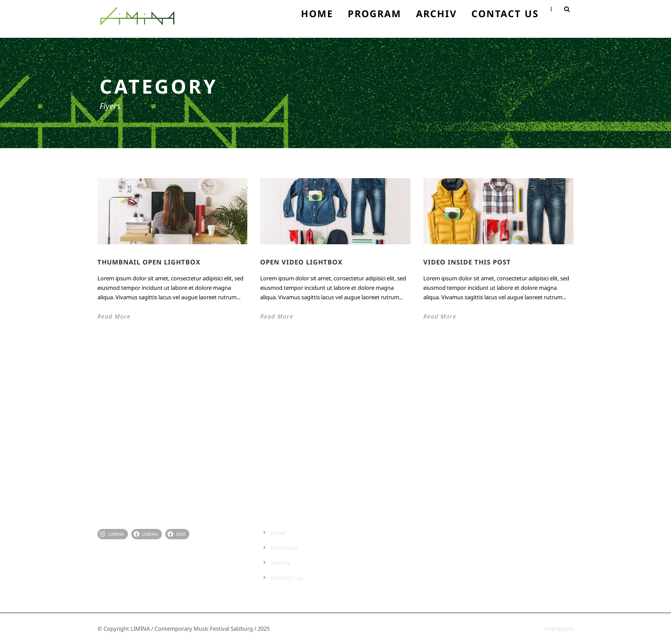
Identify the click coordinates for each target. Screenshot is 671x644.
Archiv (436, 13)
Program (374, 13)
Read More (114, 316)
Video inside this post (467, 262)
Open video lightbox (301, 262)
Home (317, 13)
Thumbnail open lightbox (148, 262)
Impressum (559, 628)
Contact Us (505, 13)
